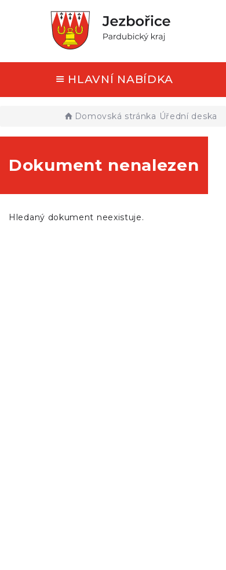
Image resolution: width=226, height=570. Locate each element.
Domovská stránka (109, 116)
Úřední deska (188, 116)
